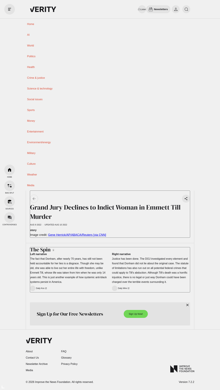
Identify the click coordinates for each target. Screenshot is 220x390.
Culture (31, 163)
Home (30, 24)
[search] (186, 9)
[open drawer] (9, 9)
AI (28, 34)
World (30, 45)
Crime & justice (36, 77)
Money (31, 120)
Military (31, 153)
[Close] (187, 305)
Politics (31, 56)
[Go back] (34, 199)
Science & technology (40, 88)
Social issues (34, 99)
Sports (31, 110)
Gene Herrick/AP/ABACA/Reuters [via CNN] (77, 235)
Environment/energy (39, 142)
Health (31, 67)
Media (30, 185)
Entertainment (35, 131)
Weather (32, 174)
